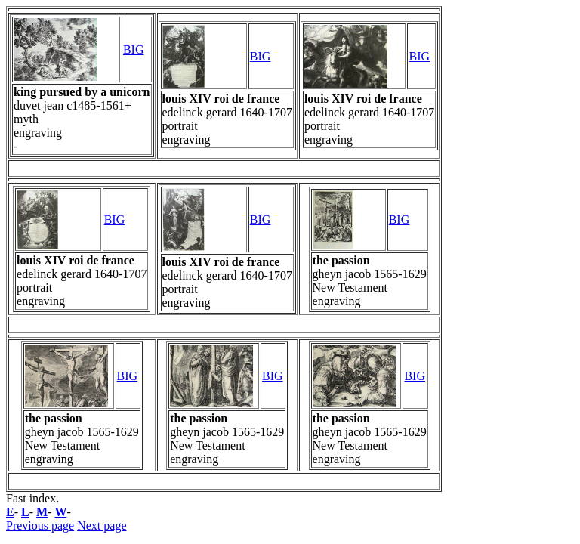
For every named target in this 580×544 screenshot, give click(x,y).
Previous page (40, 525)
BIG (133, 49)
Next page (101, 525)
